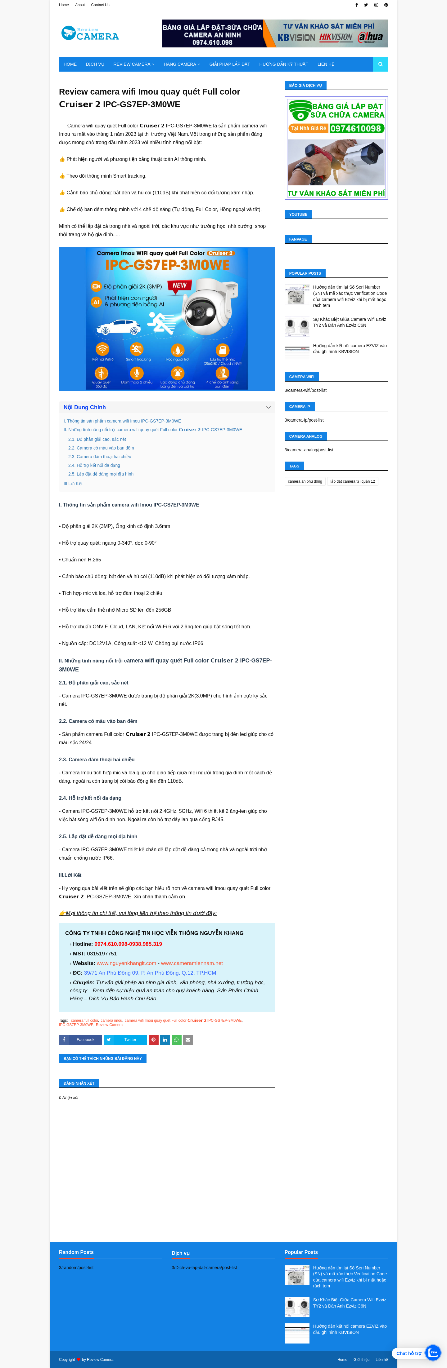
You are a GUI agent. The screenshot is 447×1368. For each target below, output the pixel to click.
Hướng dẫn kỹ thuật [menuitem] (284, 64)
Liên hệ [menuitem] (326, 64)
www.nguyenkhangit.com (126, 963)
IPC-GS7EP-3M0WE (76, 1025)
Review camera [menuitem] (132, 64)
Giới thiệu (361, 1359)
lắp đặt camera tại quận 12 (353, 481)
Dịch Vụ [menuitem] (95, 64)
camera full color (84, 1020)
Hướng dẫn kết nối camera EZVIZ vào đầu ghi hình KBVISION (350, 348)
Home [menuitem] (70, 64)
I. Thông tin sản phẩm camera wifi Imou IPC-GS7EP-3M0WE (122, 420)
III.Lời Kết (73, 483)
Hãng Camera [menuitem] (180, 64)
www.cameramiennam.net (192, 963)
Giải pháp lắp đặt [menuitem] (230, 64)
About (80, 5)
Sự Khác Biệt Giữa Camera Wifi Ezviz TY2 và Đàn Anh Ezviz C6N (349, 322)
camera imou (111, 1020)
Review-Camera (109, 1025)
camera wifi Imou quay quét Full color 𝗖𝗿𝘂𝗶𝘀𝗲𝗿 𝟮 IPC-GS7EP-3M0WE (183, 1020)
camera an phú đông (305, 481)
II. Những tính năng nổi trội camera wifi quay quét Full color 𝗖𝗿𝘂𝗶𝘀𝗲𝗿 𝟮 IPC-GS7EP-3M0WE (153, 429)
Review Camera (100, 1359)
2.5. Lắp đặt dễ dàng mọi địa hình (100, 473)
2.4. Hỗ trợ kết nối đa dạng (94, 465)
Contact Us (100, 5)
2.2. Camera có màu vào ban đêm (101, 447)
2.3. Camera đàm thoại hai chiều (99, 456)
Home (64, 5)
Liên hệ (382, 1359)
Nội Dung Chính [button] (85, 407)
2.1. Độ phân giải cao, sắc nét (97, 439)
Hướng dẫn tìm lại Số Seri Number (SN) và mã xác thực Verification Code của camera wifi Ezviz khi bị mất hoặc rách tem (350, 296)
